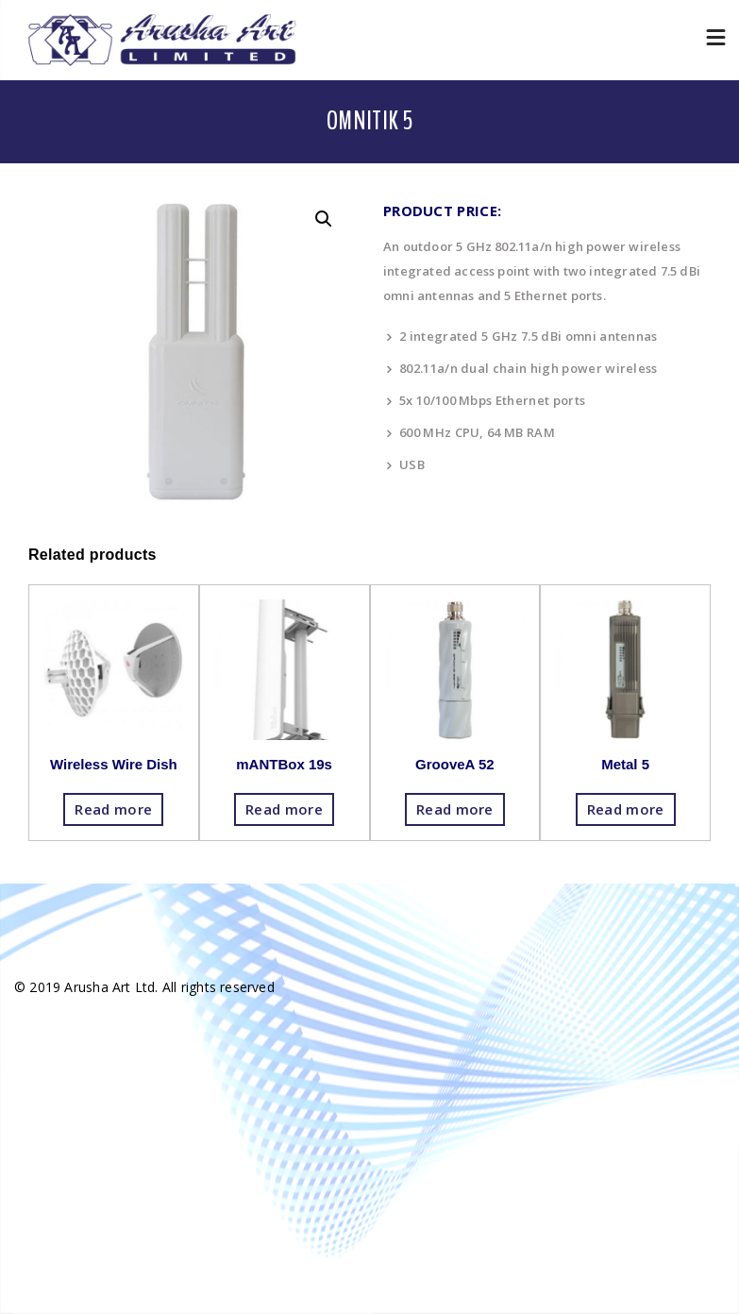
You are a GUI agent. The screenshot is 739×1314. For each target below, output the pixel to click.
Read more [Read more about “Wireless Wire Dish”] (113, 809)
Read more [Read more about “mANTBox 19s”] (284, 809)
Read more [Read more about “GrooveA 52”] (455, 809)
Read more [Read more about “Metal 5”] (625, 809)
